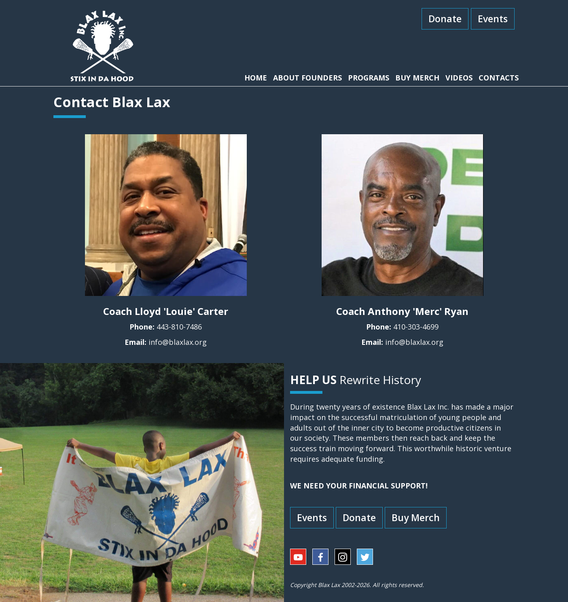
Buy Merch (416, 517)
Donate (445, 18)
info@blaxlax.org (177, 342)
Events (493, 18)
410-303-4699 (416, 327)
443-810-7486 (179, 327)
